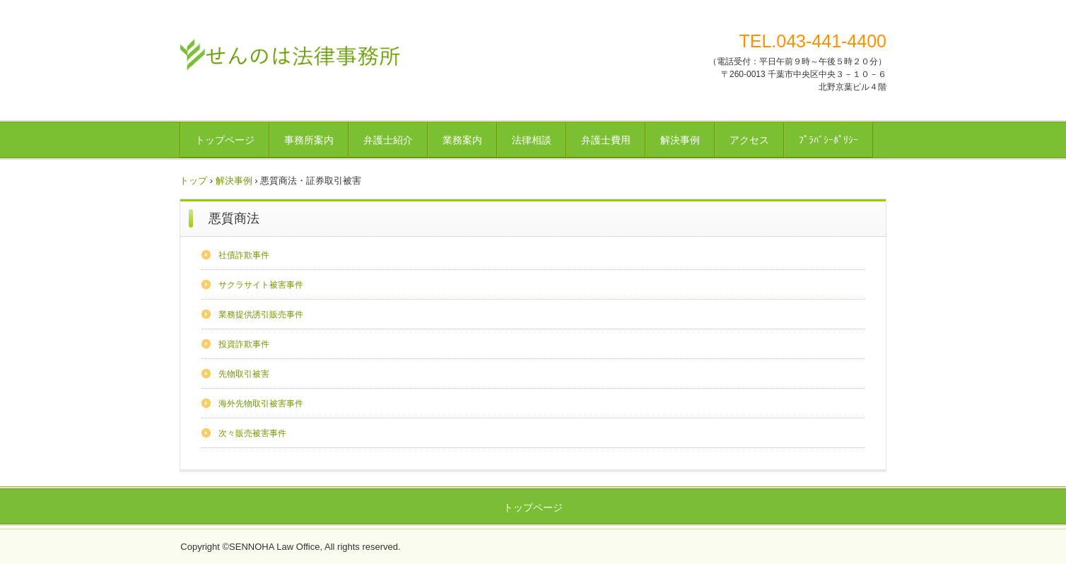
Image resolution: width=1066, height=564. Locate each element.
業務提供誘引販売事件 (260, 314)
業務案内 (462, 140)
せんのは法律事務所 (290, 53)
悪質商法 (234, 218)
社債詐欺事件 (243, 255)
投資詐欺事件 (243, 344)
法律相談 (531, 140)
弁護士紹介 (388, 140)
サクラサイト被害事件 (260, 285)
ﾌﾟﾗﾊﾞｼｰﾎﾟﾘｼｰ (828, 140)
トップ (193, 180)
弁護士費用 (606, 140)
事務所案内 (309, 140)
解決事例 (680, 140)
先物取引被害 (243, 374)
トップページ (224, 140)
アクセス (749, 140)
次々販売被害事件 (252, 433)
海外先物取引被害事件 (260, 404)
